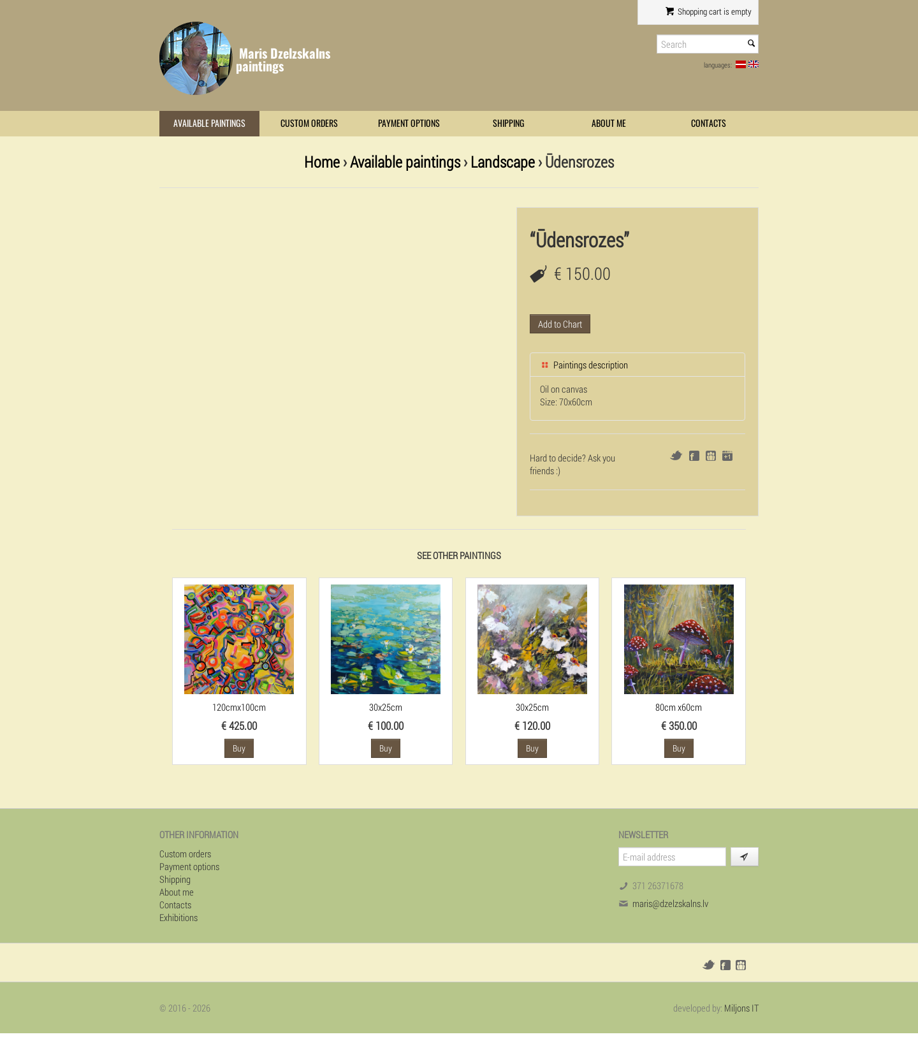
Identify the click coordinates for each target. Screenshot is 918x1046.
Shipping (509, 123)
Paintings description (584, 364)
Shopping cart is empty (709, 11)
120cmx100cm (239, 707)
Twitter (676, 455)
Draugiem (711, 456)
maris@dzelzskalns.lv (670, 903)
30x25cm (385, 707)
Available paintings (209, 123)
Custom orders (309, 123)
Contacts (708, 123)
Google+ (727, 456)
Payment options (409, 123)
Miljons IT (741, 1007)
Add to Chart (560, 323)
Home (322, 161)
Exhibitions (178, 917)
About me (609, 123)
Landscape (502, 161)
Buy (239, 748)
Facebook (694, 456)
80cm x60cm (678, 707)
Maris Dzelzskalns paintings (283, 60)
